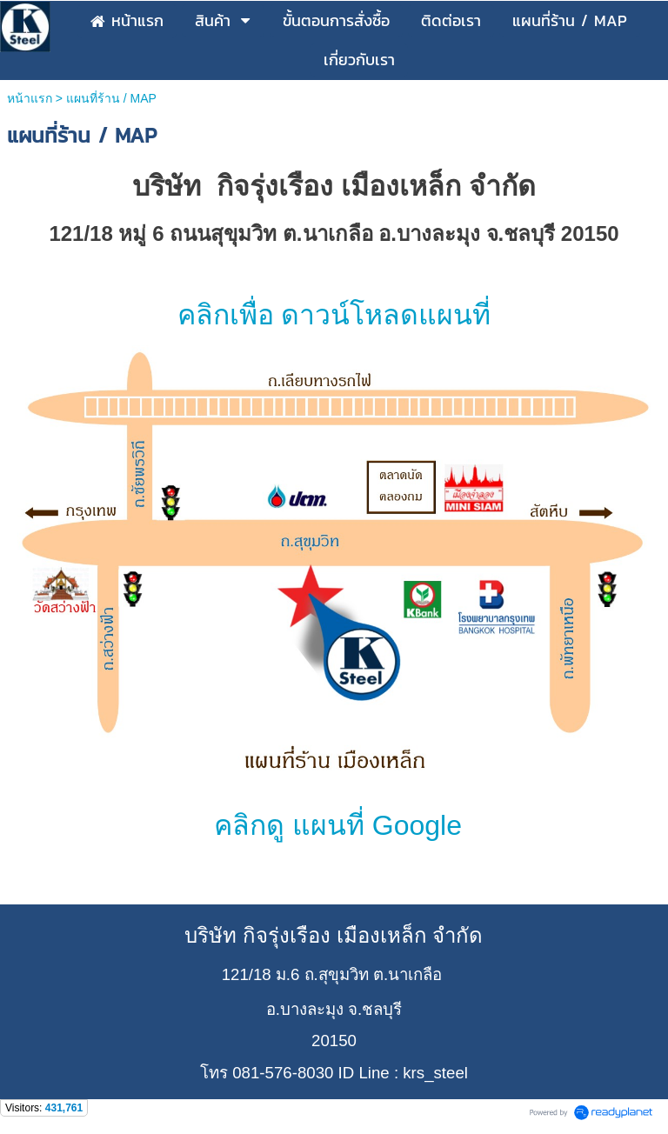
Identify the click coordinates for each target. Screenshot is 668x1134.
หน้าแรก (29, 98)
